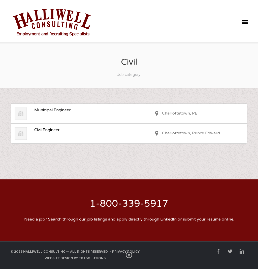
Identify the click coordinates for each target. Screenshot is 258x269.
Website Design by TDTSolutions (75, 258)
